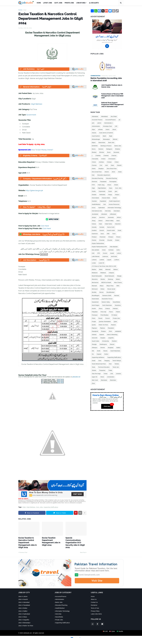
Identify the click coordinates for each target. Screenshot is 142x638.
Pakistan (115, 308)
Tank (110, 363)
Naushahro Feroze (107, 298)
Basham (101, 148)
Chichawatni (111, 158)
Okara (100, 308)
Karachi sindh (111, 230)
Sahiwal (94, 334)
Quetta (94, 324)
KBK (108, 233)
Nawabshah (95, 301)
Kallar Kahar (108, 223)
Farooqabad (112, 181)
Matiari (118, 279)
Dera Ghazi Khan (112, 168)
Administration (96, 126)
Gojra (110, 187)
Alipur (93, 129)
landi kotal (114, 256)
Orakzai (107, 308)
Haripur (117, 194)
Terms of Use (95, 604)
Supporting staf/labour (98, 357)
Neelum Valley (106, 301)
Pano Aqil (103, 311)
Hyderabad (101, 207)
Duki (93, 174)
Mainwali (107, 269)
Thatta (110, 370)
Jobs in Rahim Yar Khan (25, 622)
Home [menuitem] (39, 3)
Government (31, 115)
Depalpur (101, 168)
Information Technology (114, 207)
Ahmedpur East (107, 126)
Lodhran (116, 259)
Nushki (94, 308)
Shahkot (114, 340)
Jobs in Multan (22, 604)
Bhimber (101, 152)
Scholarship (105, 340)
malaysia (111, 272)
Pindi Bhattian (104, 314)
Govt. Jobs (39, 507)
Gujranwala (102, 191)
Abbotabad (95, 116)
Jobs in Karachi (23, 595)
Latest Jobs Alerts (96, 610)
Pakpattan (95, 311)
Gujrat (110, 191)
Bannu (94, 148)
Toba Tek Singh (96, 373)
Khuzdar (109, 240)
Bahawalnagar (96, 139)
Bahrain (115, 139)
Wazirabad (104, 380)
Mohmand (95, 288)
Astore (107, 129)
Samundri (94, 337)
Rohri (110, 331)
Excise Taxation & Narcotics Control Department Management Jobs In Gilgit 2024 (28, 541)
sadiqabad (118, 331)
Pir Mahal (114, 314)
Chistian (109, 161)
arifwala (100, 129)
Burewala (116, 152)
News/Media (116, 301)
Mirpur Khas (109, 285)
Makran (115, 269)
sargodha (111, 337)
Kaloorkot (117, 223)
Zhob (93, 383)
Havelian (94, 201)
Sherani (112, 344)
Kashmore (95, 233)
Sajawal (101, 334)
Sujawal (99, 354)
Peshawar (95, 314)
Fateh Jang (101, 184)
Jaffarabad (113, 214)
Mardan (103, 279)
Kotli (93, 253)
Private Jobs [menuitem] (69, 3)
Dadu (112, 165)
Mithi (118, 285)
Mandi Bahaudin (109, 275)
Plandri (100, 318)
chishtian (101, 161)
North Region (95, 305)
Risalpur (103, 331)
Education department (103, 174)
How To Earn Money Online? (42, 150)
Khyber (117, 240)
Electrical (94, 181)
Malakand (94, 272)
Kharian (94, 240)
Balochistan (102, 142)
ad (119, 119)
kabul (118, 220)
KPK (98, 253)
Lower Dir (101, 262)
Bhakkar (117, 148)
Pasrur (111, 311)
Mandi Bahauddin (97, 275)
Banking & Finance (106, 145)
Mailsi (100, 269)
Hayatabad (103, 201)
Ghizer (109, 184)
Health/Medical (96, 204)
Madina (94, 269)
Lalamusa (105, 256)
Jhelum (100, 220)
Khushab (101, 240)
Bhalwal (94, 152)
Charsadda (95, 158)
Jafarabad (104, 214)
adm (93, 122)
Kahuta (94, 223)
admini (99, 122)
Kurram (105, 253)
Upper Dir (94, 376)
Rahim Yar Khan (103, 324)
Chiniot (94, 161)
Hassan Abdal (106, 197)
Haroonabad (95, 197)
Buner (109, 152)
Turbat (105, 373)
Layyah (109, 259)
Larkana (94, 259)
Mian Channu (118, 282)
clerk (106, 165)
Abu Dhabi (114, 116)
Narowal (116, 295)
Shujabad (110, 347)
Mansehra (95, 279)
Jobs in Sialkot (22, 607)
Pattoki (118, 311)
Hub (104, 204)
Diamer (107, 171)
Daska (93, 168)
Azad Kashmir (96, 135)
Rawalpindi (95, 331)
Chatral (103, 158)
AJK (116, 126)
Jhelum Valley (109, 220)
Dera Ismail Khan (97, 171)
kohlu (118, 249)
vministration (110, 376)
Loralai (94, 262)
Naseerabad (95, 298)
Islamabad (117, 210)
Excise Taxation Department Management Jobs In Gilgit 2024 (52, 540)
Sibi (93, 350)
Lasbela (101, 259)
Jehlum (119, 217)
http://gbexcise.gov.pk (34, 190)
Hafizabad (102, 194)
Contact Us (94, 598)
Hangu (110, 194)
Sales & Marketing (112, 334)
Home (20, 10)
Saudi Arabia (95, 340)
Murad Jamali (111, 288)
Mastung (110, 279)
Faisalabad (103, 181)
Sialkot (118, 347)
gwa (116, 191)
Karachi (102, 230)
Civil (101, 165)
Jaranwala (111, 217)
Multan (102, 288)
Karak (119, 230)
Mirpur (102, 285)
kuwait (112, 253)
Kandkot (94, 230)
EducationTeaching (111, 178)
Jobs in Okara (22, 613)
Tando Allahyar (117, 360)
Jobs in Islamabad (23, 598)
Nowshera (118, 305)
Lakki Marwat (95, 256)
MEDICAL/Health (106, 282)
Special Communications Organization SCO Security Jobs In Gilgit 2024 (75, 540)
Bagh (110, 135)
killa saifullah (95, 249)
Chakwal (106, 155)
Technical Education (104, 367)
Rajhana (102, 327)
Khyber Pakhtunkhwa (98, 243)
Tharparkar (102, 370)
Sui (93, 354)
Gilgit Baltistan (36, 104)
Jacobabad (95, 214)
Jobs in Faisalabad (24, 601)
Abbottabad (104, 116)
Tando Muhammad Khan (99, 363)
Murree (101, 292)
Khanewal (102, 236)
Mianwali (94, 285)
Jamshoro (102, 217)
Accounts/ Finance (97, 119)
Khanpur (110, 236)
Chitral (116, 161)
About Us (94, 595)
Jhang (93, 220)
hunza (93, 207)
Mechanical (95, 282)
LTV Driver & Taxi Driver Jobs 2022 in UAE (104, 266)
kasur (102, 233)
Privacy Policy (95, 607)
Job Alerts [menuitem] (94, 3)
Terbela (94, 370)
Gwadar (94, 194)
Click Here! (44, 226)
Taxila (93, 367)
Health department (114, 201)
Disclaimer (94, 601)
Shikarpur (94, 347)
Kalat (100, 223)
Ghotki (116, 184)
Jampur (94, 217)
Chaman (114, 155)
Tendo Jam (116, 367)
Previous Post (23, 548)
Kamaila (94, 227)
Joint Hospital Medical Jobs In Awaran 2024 (111, 86)
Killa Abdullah (114, 246)
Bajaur (94, 142)
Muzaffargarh (95, 295)
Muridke (94, 292)
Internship (108, 210)
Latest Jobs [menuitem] (47, 3)
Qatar (115, 321)
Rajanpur (94, 327)
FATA (93, 184)
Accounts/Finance (110, 119)
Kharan (118, 236)
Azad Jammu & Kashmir (106, 132)
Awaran (94, 132)
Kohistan (111, 249)
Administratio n (108, 122)
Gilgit (24, 10)
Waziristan (113, 380)
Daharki (119, 165)
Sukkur (106, 354)
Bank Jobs (111, 142)
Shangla (94, 344)
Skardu (105, 350)
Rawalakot (111, 327)
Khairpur (94, 236)
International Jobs (97, 210)
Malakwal (103, 272)
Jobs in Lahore (22, 593)
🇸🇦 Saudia (120, 629)
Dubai (119, 171)
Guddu (94, 191)
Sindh (98, 350)
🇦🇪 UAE (104, 629)
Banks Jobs (117, 145)
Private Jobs (116, 318)
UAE (111, 373)
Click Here (60, 379)
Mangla (119, 275)
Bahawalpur (106, 139)
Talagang (106, 360)
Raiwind (113, 324)
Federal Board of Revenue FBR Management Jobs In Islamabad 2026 (112, 95)
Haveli (114, 197)
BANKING (95, 145)
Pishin (93, 318)
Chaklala (98, 155)
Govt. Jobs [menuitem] (58, 3)
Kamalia (101, 227)
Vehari (102, 376)
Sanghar (102, 337)
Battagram (109, 148)
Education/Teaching (97, 178)
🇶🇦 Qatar (112, 629)
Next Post (83, 548)
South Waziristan (115, 350)
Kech (114, 233)
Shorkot (102, 347)
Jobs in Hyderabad (24, 610)
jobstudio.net (76, 377)
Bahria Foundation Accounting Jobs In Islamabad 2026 (106, 79)
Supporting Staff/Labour (51, 507)
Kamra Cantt (110, 227)
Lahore (119, 253)
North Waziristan (107, 305)
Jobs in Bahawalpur (24, 619)
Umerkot (118, 373)
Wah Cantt (95, 380)
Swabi (93, 360)
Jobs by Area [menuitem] (80, 3)
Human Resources (114, 204)
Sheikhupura (103, 344)
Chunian (94, 165)
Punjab (94, 321)
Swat (99, 360)
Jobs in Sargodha (23, 616)
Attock (114, 129)
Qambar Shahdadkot (105, 321)
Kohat (104, 249)
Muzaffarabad (110, 292)
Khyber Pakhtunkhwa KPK (99, 246)
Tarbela (117, 363)
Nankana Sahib (106, 295)
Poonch (107, 318)
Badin (104, 135)
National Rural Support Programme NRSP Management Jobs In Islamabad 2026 (112, 104)
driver (113, 171)
